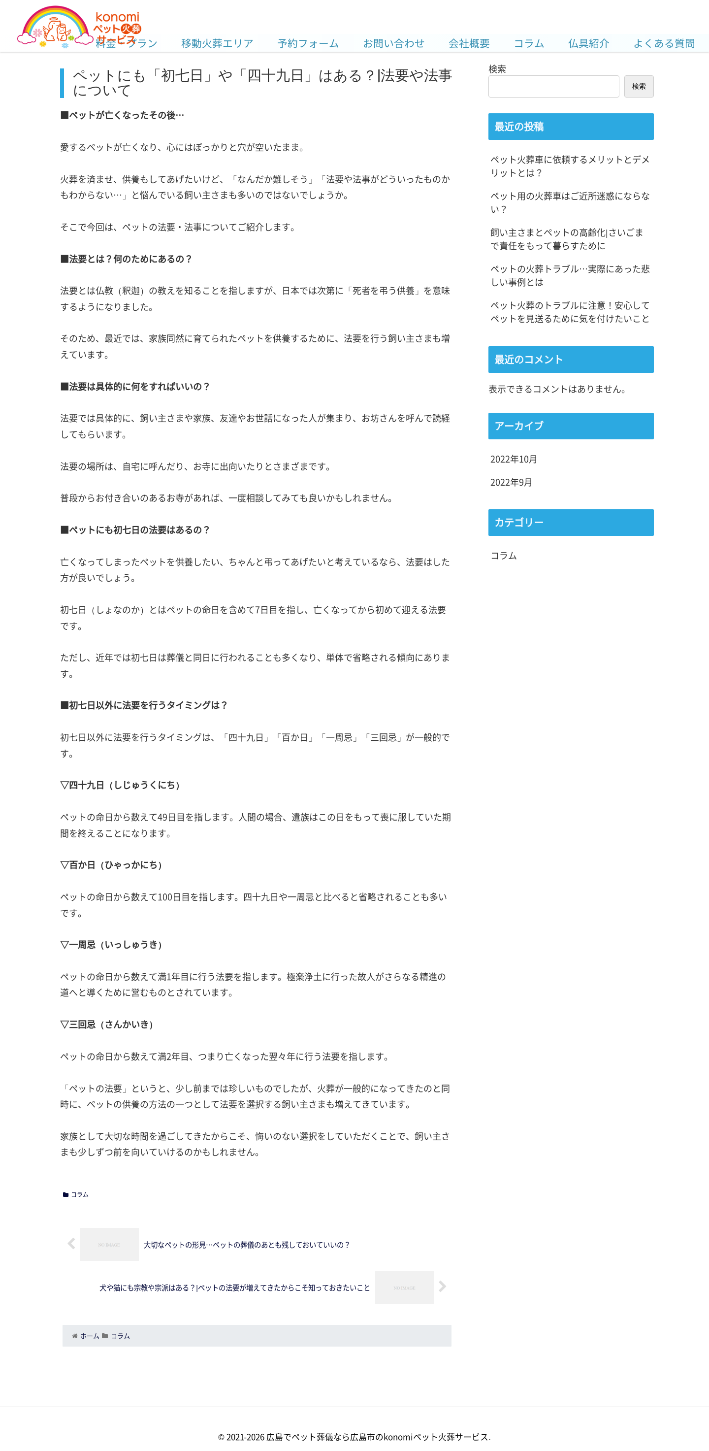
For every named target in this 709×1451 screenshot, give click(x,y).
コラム (76, 1194)
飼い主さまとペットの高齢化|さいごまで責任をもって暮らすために (567, 239)
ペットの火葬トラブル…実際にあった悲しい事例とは (570, 275)
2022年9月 (511, 481)
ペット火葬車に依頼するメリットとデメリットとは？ (570, 166)
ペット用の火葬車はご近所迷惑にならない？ (570, 202)
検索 (497, 68)
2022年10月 (514, 458)
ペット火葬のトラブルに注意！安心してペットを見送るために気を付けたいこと (570, 311)
